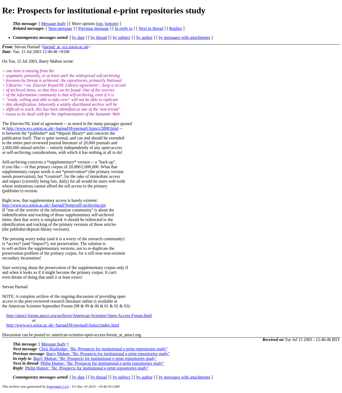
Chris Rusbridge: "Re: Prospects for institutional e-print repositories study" (103, 349)
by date (78, 37)
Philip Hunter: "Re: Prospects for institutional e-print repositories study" (102, 363)
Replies (175, 28)
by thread (99, 37)
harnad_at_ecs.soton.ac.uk (65, 47)
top (100, 23)
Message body (53, 23)
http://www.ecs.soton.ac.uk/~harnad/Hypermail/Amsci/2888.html (62, 128)
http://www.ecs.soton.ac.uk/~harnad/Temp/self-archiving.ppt (54, 205)
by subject (121, 37)
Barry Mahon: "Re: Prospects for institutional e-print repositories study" (108, 353)
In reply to (124, 28)
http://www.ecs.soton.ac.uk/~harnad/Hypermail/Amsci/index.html (62, 325)
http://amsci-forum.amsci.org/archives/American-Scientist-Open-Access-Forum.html (79, 315)
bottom (111, 23)
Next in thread (151, 28)
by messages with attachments (184, 37)
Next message (60, 28)
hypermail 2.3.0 (57, 386)
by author (144, 37)
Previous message (93, 28)
